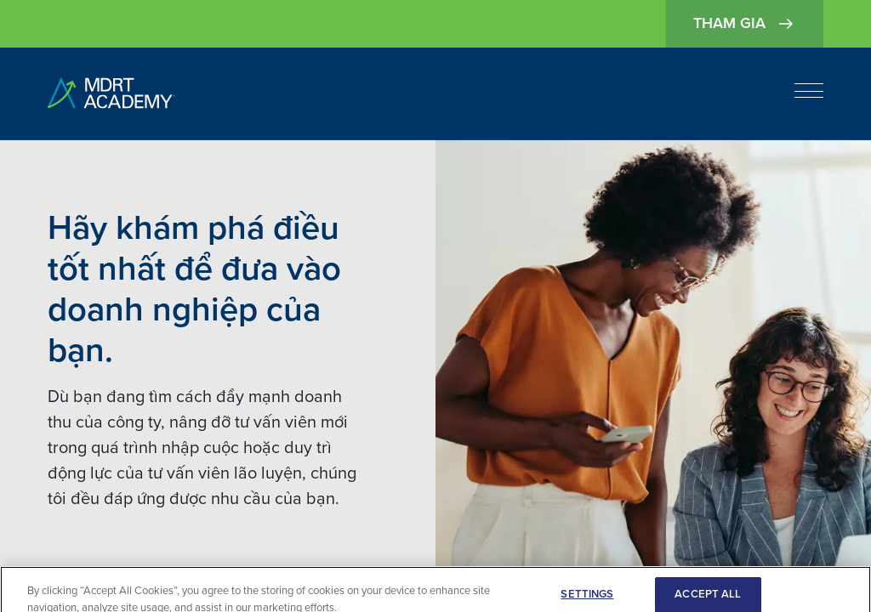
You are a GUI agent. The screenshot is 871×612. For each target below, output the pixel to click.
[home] (111, 94)
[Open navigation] (808, 90)
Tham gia (744, 24)
